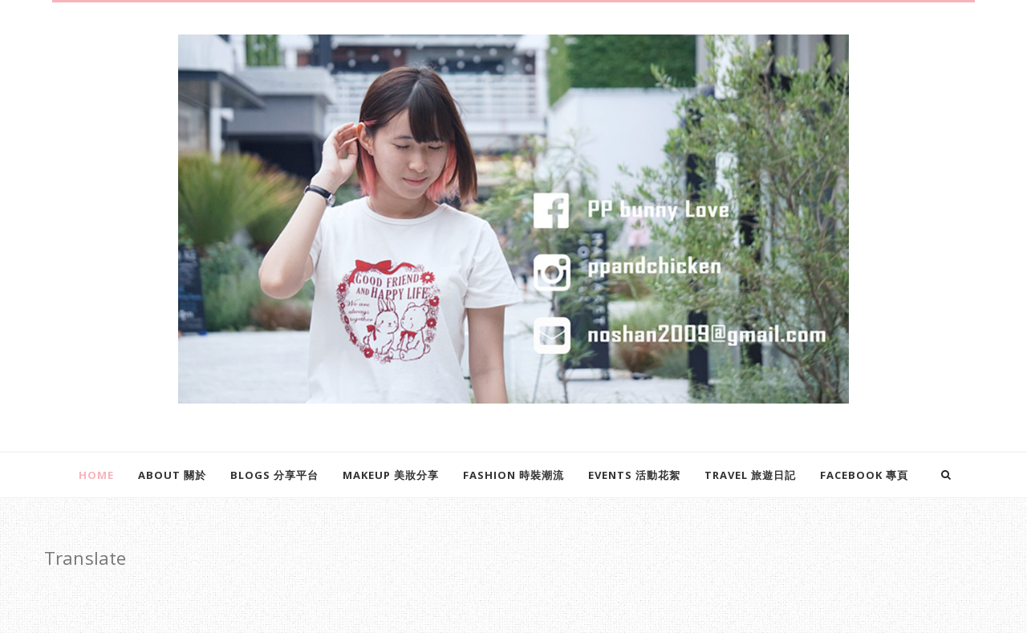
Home (96, 475)
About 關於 (172, 475)
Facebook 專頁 (864, 475)
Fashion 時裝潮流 (513, 475)
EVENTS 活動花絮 (634, 475)
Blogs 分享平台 (274, 475)
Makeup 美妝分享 (391, 475)
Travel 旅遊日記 (750, 475)
